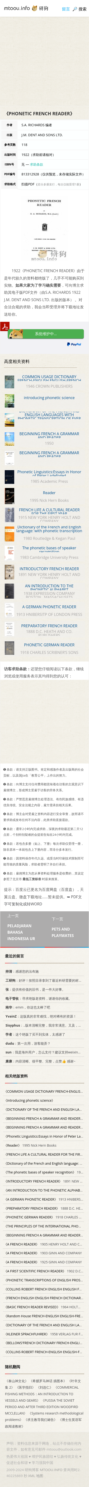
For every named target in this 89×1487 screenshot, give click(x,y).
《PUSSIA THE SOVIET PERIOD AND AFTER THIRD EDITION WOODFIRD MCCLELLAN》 (41, 1406)
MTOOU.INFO (51, 1469)
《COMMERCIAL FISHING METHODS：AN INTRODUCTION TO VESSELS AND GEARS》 (42, 1394)
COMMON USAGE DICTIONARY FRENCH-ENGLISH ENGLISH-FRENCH (49, 378)
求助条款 (36, 164)
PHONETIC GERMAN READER (49, 645)
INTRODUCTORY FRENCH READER (49, 569)
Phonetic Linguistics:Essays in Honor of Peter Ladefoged (49, 474)
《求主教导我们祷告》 (40, 1420)
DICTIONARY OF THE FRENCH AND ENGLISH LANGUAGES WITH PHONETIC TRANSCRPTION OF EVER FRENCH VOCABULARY (49, 416)
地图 (39, 1475)
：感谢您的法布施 (21, 971)
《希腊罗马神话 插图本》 (48, 1381)
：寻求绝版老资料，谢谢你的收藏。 (38, 998)
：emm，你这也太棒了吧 (27, 1007)
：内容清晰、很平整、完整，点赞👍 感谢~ (39, 1061)
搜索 (83, 9)
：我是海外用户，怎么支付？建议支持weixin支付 (44, 1052)
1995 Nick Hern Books (30, 1145)
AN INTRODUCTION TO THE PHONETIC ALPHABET (49, 588)
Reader (49, 493)
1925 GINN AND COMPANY (43, 1262)
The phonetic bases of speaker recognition (49, 550)
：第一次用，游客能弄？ (27, 1043)
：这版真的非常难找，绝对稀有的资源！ (40, 1016)
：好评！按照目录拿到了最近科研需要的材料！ (44, 980)
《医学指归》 (25, 1387)
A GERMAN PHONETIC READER (49, 607)
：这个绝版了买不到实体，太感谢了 (34, 1034)
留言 (66, 9)
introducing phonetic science (49, 398)
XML (31, 1475)
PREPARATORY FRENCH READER (49, 626)
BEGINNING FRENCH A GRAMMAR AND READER (49, 435)
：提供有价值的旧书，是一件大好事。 (34, 989)
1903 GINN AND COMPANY (43, 1253)
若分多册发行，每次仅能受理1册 (58, 184)
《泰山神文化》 (16, 1381)
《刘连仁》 (44, 1387)
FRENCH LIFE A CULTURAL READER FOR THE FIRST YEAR (49, 512)
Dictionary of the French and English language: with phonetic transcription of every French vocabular (49, 530)
